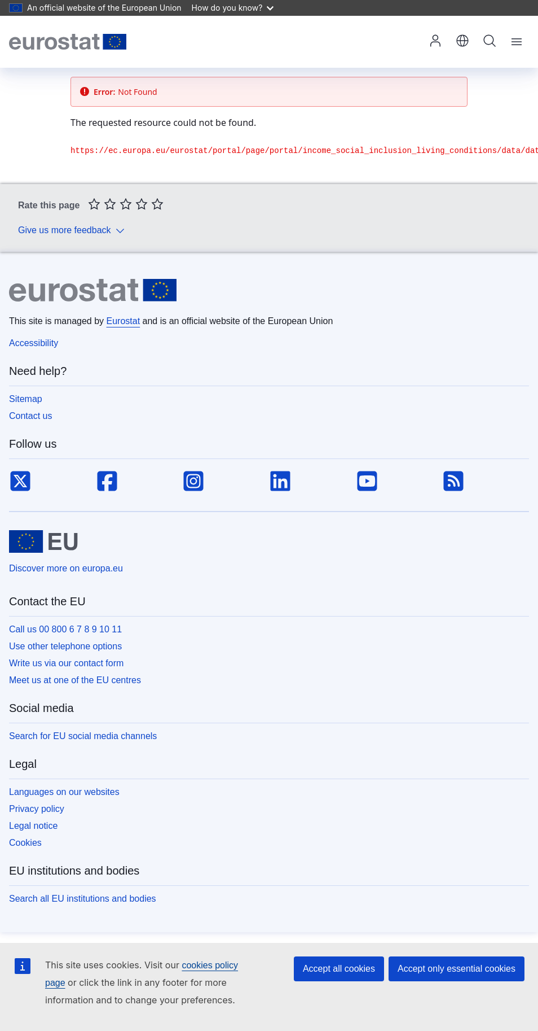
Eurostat (123, 321)
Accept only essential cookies (456, 968)
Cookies (25, 842)
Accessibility (33, 343)
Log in (435, 40)
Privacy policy (36, 809)
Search (489, 40)
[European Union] (43, 541)
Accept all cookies (339, 968)
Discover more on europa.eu (66, 568)
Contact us (30, 416)
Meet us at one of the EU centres (75, 680)
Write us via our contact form (66, 663)
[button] (462, 41)
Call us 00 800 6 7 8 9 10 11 (65, 629)
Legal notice (33, 826)
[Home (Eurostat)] (67, 42)
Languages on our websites (64, 792)
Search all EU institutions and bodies (82, 898)
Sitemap (25, 399)
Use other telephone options (65, 646)
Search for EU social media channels (83, 736)
